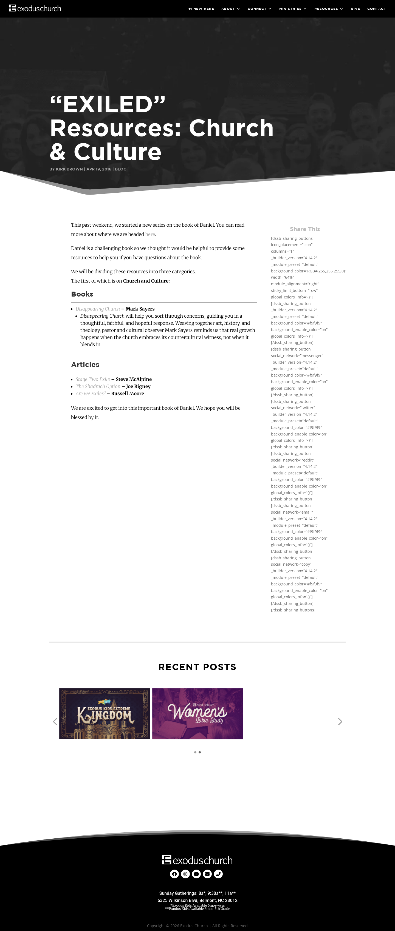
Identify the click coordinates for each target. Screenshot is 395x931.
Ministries (290, 9)
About (228, 9)
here (150, 234)
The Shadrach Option (98, 386)
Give (355, 9)
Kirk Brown (69, 169)
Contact (376, 9)
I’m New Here (200, 9)
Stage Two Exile (93, 379)
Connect (257, 9)
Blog (120, 169)
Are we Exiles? (90, 394)
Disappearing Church (98, 309)
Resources (326, 9)
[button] (55, 721)
